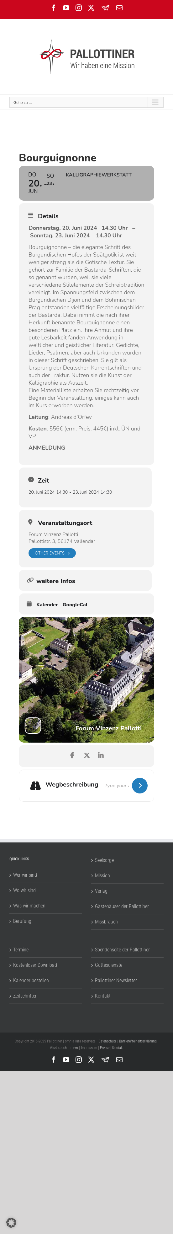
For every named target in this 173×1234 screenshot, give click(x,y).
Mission (102, 876)
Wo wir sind (24, 890)
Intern (74, 1048)
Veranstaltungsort (65, 523)
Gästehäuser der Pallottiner (122, 906)
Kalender (47, 604)
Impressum (89, 1048)
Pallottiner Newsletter (116, 980)
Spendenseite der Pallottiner (122, 950)
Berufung (22, 921)
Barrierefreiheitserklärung (138, 1041)
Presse (104, 1048)
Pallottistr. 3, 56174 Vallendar (62, 541)
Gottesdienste (108, 965)
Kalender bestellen (31, 980)
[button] (11, 1222)
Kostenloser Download (35, 965)
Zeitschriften (25, 996)
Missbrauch (106, 922)
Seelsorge (104, 860)
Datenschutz (107, 1041)
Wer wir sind (25, 875)
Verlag (101, 891)
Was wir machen (29, 906)
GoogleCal (75, 604)
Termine (21, 950)
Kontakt (103, 996)
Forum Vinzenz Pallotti (53, 534)
